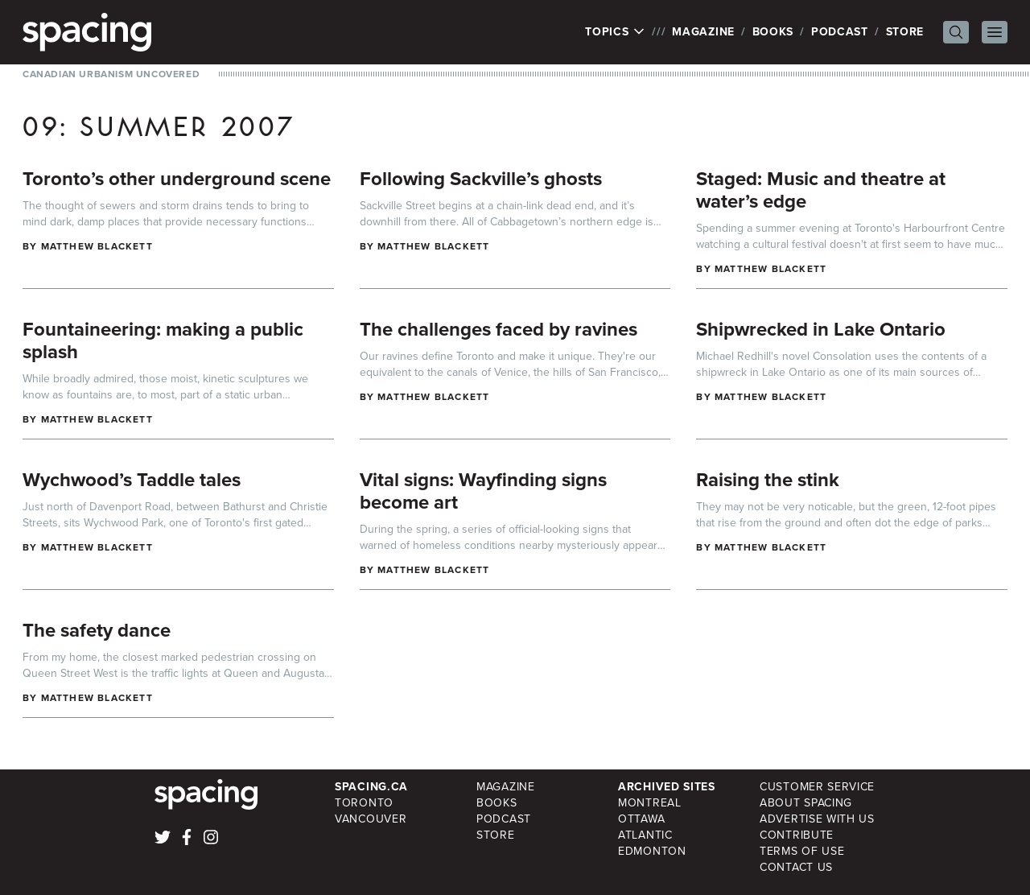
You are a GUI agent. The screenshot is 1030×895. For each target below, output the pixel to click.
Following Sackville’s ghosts (481, 178)
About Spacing (806, 802)
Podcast (839, 31)
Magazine (703, 31)
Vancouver (370, 818)
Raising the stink (767, 479)
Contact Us (796, 867)
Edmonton (652, 851)
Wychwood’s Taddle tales (132, 479)
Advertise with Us (817, 818)
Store (905, 31)
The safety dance (97, 630)
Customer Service (817, 786)
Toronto (364, 802)
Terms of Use (802, 851)
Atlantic (645, 835)
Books (773, 31)
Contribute (797, 835)
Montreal (650, 802)
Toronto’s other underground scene (177, 178)
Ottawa (641, 818)
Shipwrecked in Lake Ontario (821, 329)
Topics (615, 32)
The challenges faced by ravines (498, 329)
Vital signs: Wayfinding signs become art (483, 491)
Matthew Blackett (97, 246)
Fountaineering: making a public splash (163, 340)
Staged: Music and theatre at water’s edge (821, 190)
